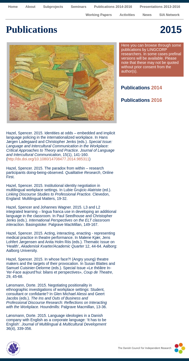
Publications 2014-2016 (113, 7)
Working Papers (99, 15)
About (30, 7)
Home (13, 7)
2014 (156, 87)
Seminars (79, 7)
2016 (156, 100)
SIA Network (169, 15)
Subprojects (53, 7)
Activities (128, 15)
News (148, 15)
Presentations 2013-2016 (160, 7)
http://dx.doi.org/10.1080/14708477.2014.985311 (48, 159)
